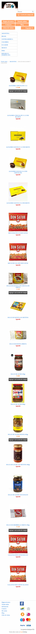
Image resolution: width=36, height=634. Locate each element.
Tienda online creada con (18, 632)
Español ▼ (29, 28)
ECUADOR (5, 45)
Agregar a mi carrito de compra (18, 91)
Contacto (8, 25)
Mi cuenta (4, 611)
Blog (22, 25)
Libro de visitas (8, 28)
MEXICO (4, 47)
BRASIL (4, 36)
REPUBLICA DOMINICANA (6, 54)
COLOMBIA (5, 42)
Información (5, 606)
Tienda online (22, 21)
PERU (3, 50)
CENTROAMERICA (7, 39)
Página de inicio (8, 21)
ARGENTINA (5, 33)
